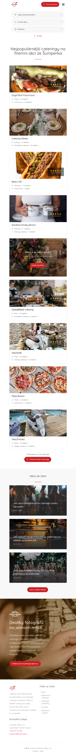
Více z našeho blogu (38, 590)
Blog (43, 692)
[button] (38, 15)
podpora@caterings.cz (18, 734)
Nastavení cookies (45, 712)
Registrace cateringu (46, 697)
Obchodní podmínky (45, 702)
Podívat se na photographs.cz (25, 664)
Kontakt (45, 707)
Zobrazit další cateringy (37, 459)
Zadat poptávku (38, 265)
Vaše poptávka (50, 4)
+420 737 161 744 (15, 731)
